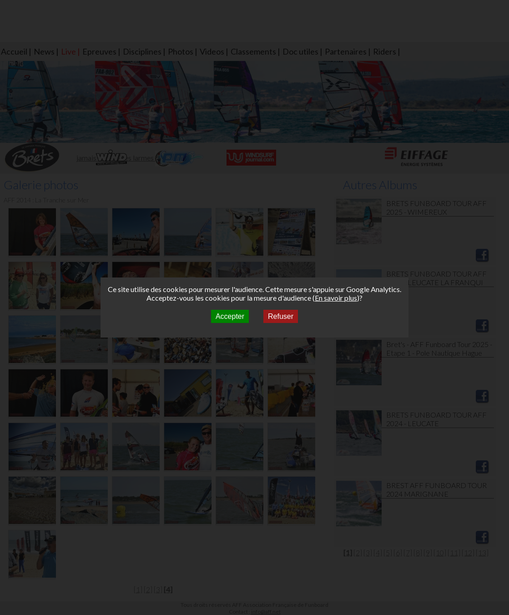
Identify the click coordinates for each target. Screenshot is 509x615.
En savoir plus (336, 297)
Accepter (230, 316)
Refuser (280, 316)
